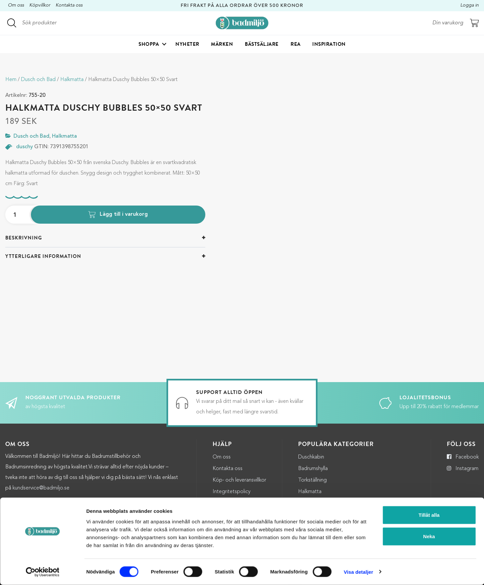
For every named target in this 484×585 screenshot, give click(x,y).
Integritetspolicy (231, 491)
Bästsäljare (262, 44)
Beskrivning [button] (23, 237)
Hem (10, 79)
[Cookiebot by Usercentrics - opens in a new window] (42, 572)
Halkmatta (72, 79)
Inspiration (329, 44)
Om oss (16, 5)
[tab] (105, 238)
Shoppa (149, 44)
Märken (222, 44)
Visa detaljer (358, 572)
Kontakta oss (69, 5)
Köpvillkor (39, 5)
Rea (296, 44)
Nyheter (187, 44)
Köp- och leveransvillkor (239, 480)
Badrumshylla (313, 468)
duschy (24, 147)
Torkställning (312, 480)
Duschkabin (311, 457)
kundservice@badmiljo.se (41, 488)
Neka (429, 537)
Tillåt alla (429, 515)
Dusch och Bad (38, 79)
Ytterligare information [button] (43, 256)
